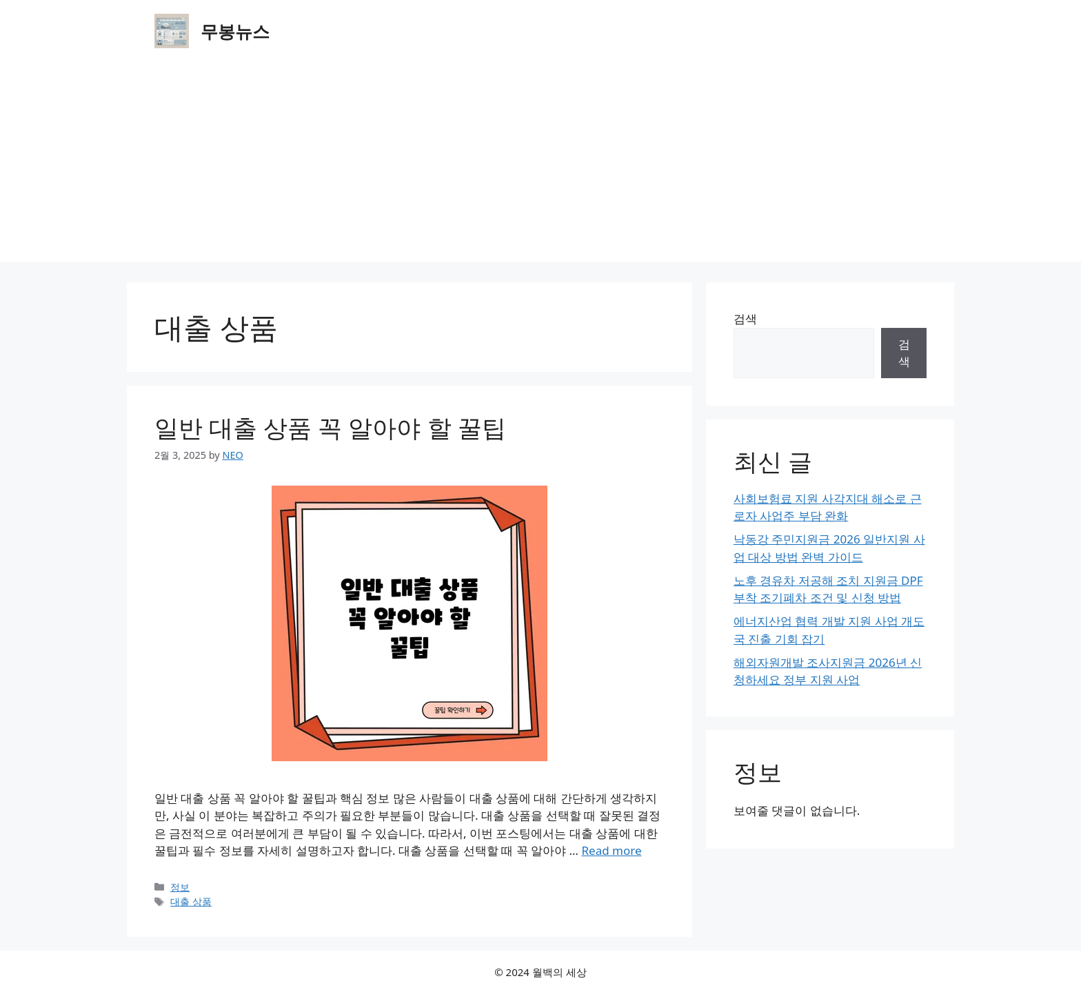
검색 (745, 319)
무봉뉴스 (235, 31)
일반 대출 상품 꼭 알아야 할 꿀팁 (330, 427)
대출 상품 (191, 901)
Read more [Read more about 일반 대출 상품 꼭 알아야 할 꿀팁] (611, 850)
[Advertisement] (540, 165)
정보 (180, 886)
